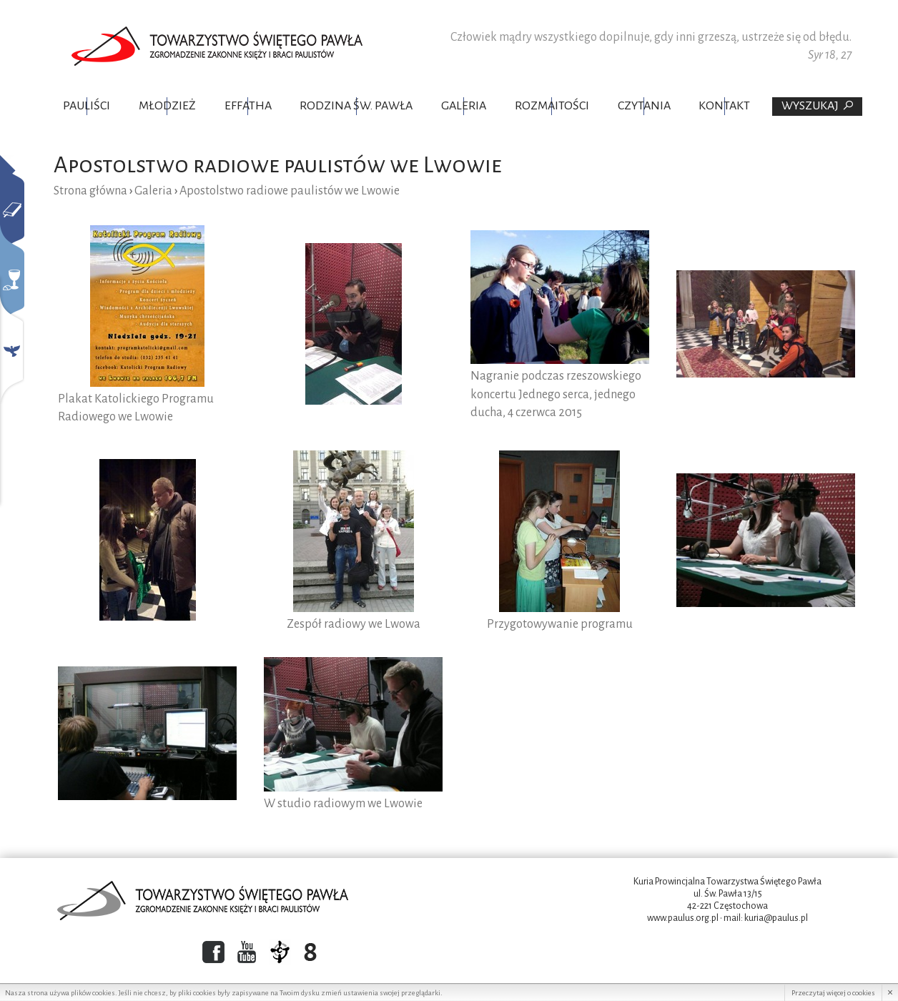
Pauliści (86, 105)
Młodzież (167, 105)
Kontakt (724, 105)
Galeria (463, 105)
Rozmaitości (552, 105)
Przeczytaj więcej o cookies (833, 993)
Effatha (248, 105)
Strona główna (90, 190)
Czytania (644, 105)
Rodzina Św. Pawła (356, 105)
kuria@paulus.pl (776, 918)
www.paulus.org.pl (683, 918)
